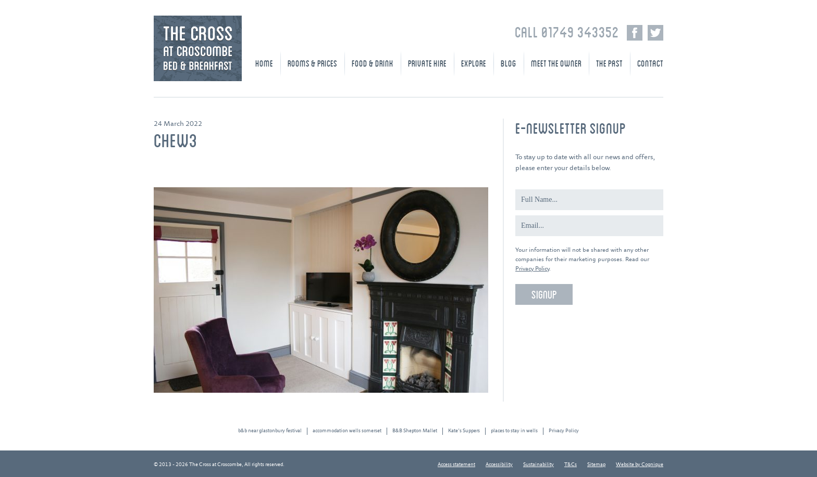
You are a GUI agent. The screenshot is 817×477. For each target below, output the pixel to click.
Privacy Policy (532, 269)
